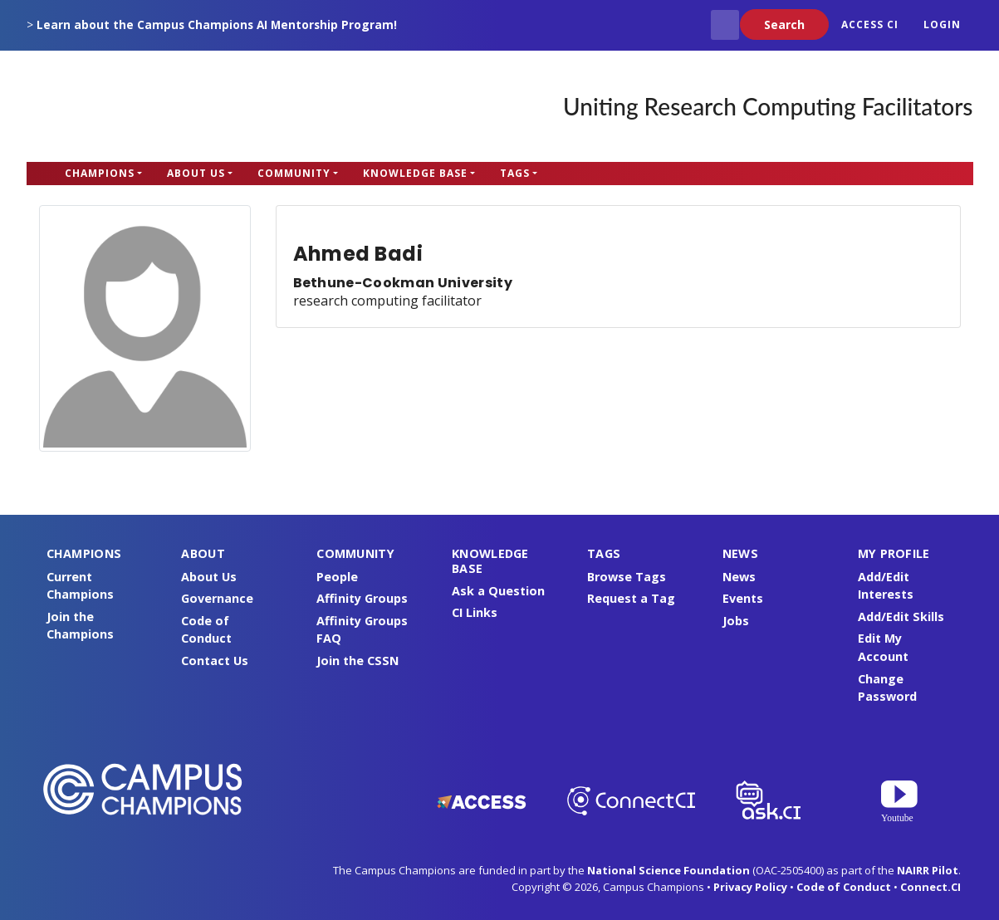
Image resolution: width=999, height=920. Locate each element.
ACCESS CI (870, 24)
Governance (217, 598)
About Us (196, 173)
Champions (100, 173)
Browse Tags (626, 577)
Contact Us (214, 660)
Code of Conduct (843, 886)
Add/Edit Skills (901, 616)
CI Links (474, 612)
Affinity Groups (362, 598)
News (739, 577)
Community (294, 173)
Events (742, 598)
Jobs (735, 621)
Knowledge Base (415, 173)
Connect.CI (930, 886)
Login (942, 24)
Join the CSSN (357, 660)
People (337, 577)
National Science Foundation (668, 870)
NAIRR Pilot (927, 870)
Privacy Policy (750, 886)
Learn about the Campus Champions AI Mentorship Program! (217, 24)
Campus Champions (130, 106)
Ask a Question (498, 591)
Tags (515, 173)
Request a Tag (631, 598)
